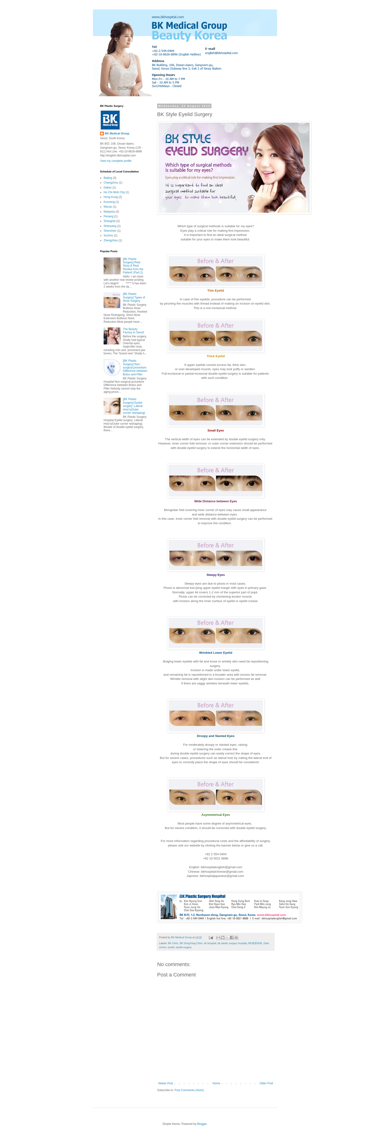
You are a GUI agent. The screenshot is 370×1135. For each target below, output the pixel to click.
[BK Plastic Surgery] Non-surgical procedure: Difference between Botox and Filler (135, 367)
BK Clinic (173, 943)
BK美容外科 (255, 943)
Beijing (108, 178)
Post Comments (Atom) (189, 1090)
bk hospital (210, 943)
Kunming (109, 202)
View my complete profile (115, 161)
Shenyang (110, 226)
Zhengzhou (111, 240)
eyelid (171, 947)
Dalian (108, 187)
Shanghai (110, 221)
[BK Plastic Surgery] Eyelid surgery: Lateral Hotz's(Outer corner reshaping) (134, 406)
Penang (108, 216)
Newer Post (165, 1083)
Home (216, 1083)
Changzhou (111, 182)
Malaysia (109, 211)
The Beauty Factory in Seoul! (133, 330)
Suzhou (108, 235)
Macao (108, 206)
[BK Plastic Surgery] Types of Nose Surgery (134, 297)
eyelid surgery (184, 947)
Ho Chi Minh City (114, 192)
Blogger (202, 1124)
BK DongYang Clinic (191, 943)
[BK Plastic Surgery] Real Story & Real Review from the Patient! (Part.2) (133, 265)
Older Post (266, 1083)
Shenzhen (110, 230)
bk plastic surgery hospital (232, 943)
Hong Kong (111, 197)
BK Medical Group (117, 133)
